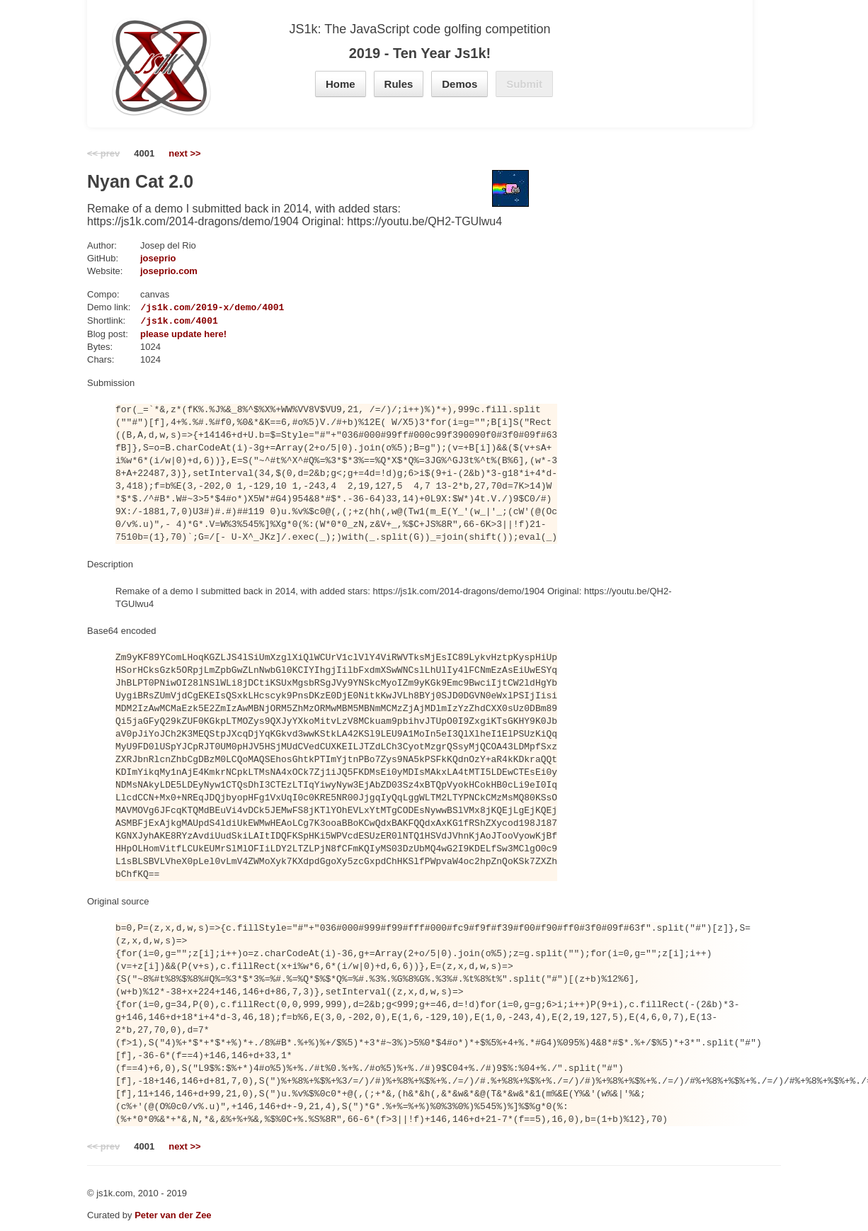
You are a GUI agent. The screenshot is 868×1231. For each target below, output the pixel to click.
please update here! (183, 334)
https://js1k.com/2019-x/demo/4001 (193, 307)
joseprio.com (169, 271)
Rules (398, 84)
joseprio (158, 258)
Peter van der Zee (173, 1215)
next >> (185, 153)
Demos (459, 84)
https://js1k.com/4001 (160, 320)
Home (340, 84)
